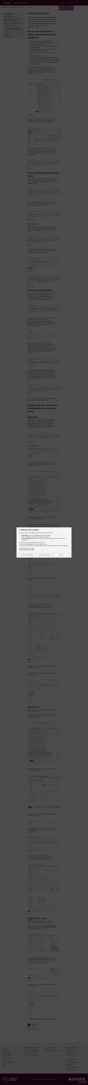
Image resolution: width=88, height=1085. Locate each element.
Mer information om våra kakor (26, 548)
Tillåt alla (61, 555)
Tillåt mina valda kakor (44, 555)
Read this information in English (27, 549)
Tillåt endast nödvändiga (27, 555)
